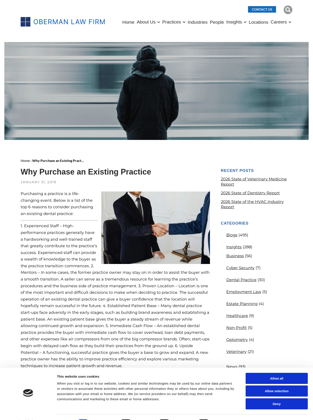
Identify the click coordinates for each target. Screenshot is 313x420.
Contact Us (262, 9)
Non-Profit (236, 327)
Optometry (237, 339)
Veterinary (236, 351)
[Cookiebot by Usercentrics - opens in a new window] (28, 411)
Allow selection (276, 379)
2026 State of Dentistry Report (250, 193)
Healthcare (237, 315)
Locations (258, 22)
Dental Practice (241, 279)
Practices (171, 21)
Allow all (276, 367)
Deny (277, 392)
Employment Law (243, 291)
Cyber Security (240, 267)
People (217, 22)
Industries (198, 22)
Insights (234, 21)
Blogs (231, 235)
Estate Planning (242, 303)
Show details (228, 411)
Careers (279, 21)
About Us (146, 21)
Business (235, 256)
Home (128, 22)
